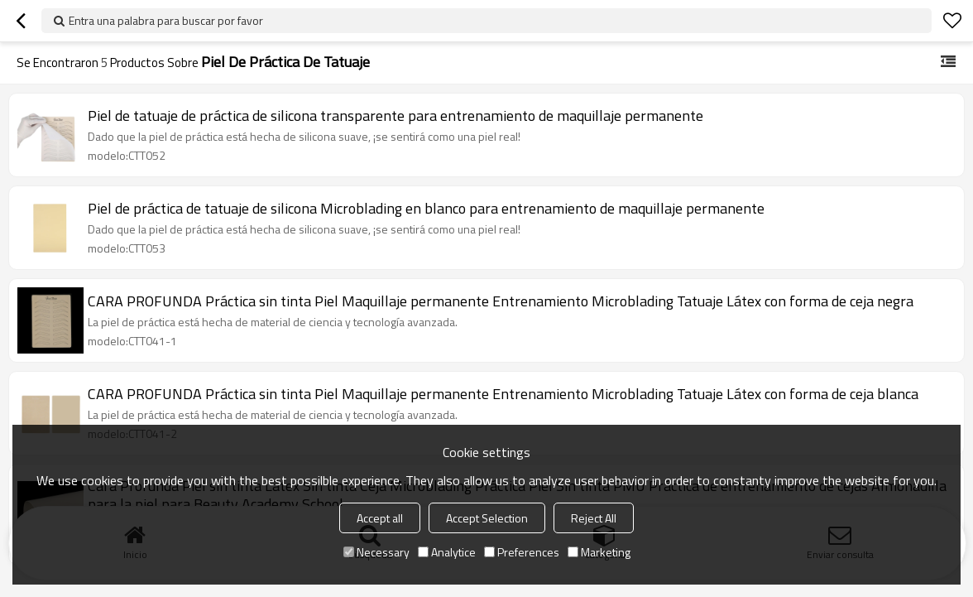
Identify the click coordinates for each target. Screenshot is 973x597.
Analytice (447, 552)
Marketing (599, 552)
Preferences (521, 552)
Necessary (376, 552)
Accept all (380, 518)
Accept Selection (487, 518)
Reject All (593, 518)
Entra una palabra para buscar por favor (166, 20)
